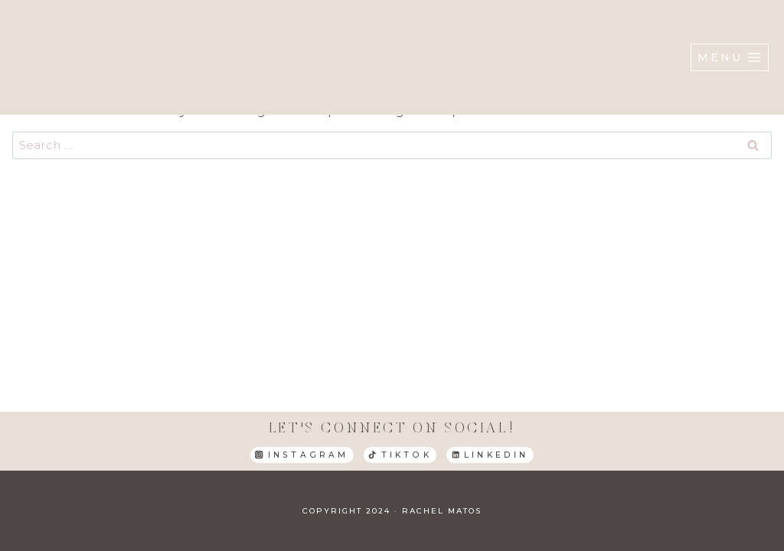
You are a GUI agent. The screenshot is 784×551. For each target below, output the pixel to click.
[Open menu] (730, 57)
